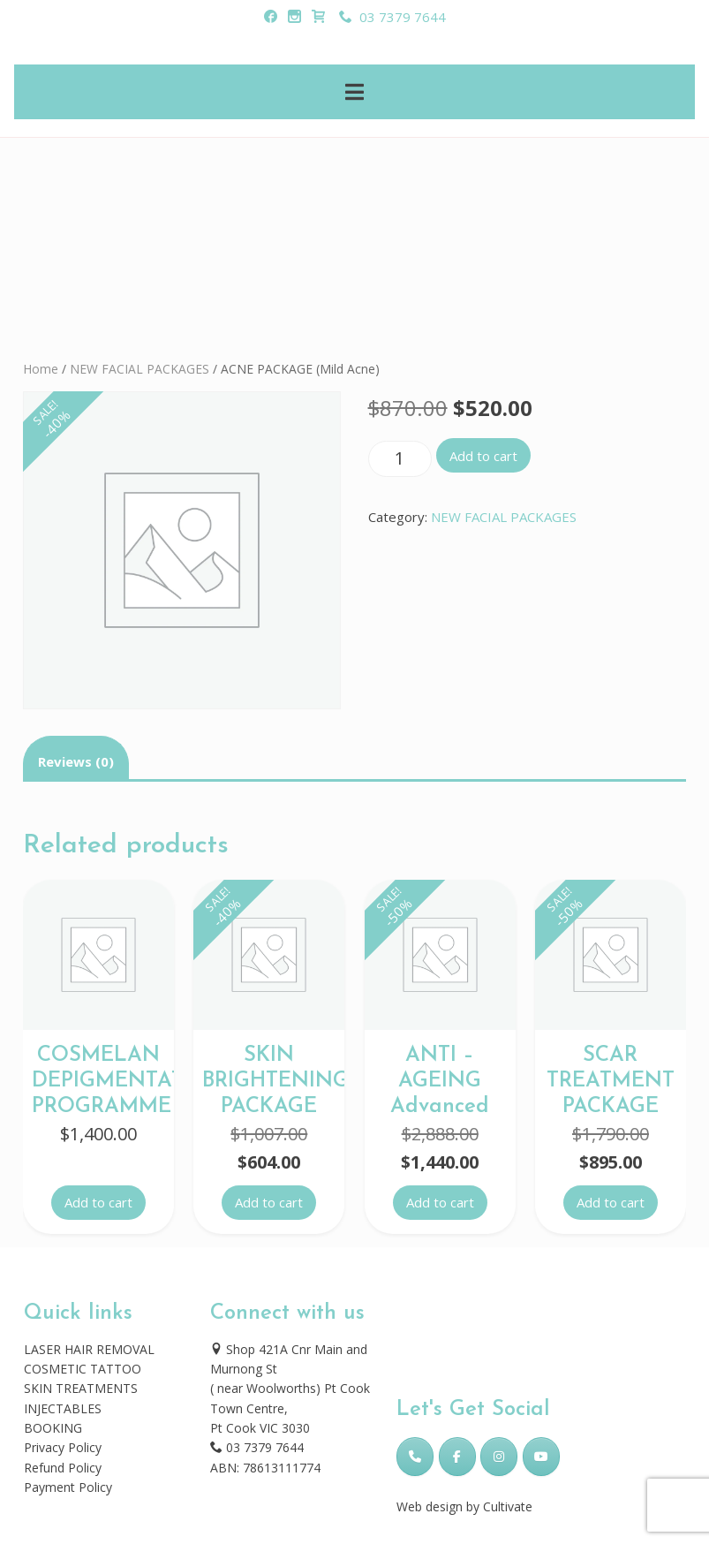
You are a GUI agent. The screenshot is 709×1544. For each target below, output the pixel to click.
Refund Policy (63, 1467)
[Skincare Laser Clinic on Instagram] (498, 1456)
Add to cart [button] (98, 1202)
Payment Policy (68, 1487)
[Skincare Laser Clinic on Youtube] (541, 1456)
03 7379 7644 (392, 17)
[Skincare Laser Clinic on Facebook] (457, 1456)
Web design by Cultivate (464, 1506)
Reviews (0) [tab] (76, 761)
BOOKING (53, 1427)
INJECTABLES (63, 1408)
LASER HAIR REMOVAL (89, 1349)
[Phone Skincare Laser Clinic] (415, 1456)
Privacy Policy (63, 1447)
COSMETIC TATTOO (82, 1368)
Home (40, 368)
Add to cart (483, 456)
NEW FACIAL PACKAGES (139, 368)
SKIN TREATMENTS (81, 1388)
